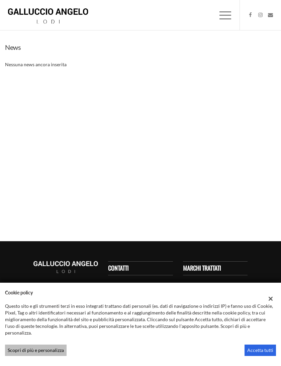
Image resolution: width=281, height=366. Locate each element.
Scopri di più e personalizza (36, 350)
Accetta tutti (260, 350)
